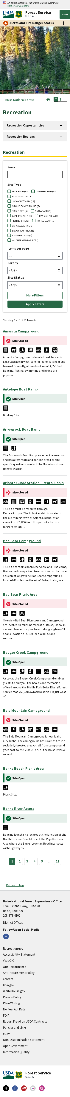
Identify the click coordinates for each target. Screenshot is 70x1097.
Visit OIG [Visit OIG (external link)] (8, 961)
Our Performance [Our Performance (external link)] (14, 967)
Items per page (18, 248)
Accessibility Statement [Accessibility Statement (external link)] (19, 954)
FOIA (6, 1015)
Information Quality (16, 1052)
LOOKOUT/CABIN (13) (23, 201)
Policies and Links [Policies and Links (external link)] (15, 1028)
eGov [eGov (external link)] (6, 1034)
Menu (65, 14)
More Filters (35, 295)
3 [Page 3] (27, 861)
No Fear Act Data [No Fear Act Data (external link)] (14, 1009)
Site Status (15, 278)
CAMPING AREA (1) (22, 216)
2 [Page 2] (20, 861)
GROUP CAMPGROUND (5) (26, 206)
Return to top (15, 885)
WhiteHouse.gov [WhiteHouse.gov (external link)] (14, 991)
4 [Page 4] (34, 861)
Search (12, 167)
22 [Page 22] (57, 861)
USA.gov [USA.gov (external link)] (8, 985)
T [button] (56, 99)
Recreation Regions (21, 137)
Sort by (12, 263)
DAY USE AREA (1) (48, 216)
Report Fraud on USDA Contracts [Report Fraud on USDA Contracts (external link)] (25, 1021)
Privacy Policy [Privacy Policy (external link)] (12, 997)
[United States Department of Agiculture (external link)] (9, 14)
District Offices (13, 923)
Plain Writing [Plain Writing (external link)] (11, 1003)
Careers (8, 979)
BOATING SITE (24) (22, 196)
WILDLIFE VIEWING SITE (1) (26, 240)
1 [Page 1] (12, 861)
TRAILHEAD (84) (20, 191)
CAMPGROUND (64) (46, 191)
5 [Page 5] (42, 861)
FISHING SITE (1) (20, 220)
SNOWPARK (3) (43, 211)
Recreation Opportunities (25, 125)
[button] (48, 99)
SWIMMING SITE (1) (22, 235)
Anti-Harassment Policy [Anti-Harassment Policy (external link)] (19, 973)
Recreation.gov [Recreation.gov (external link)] (13, 948)
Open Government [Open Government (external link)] (15, 1046)
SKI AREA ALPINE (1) (22, 225)
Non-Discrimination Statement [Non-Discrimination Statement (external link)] (24, 1040)
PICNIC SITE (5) (20, 211)
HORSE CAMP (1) (46, 220)
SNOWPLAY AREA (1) (23, 230)
